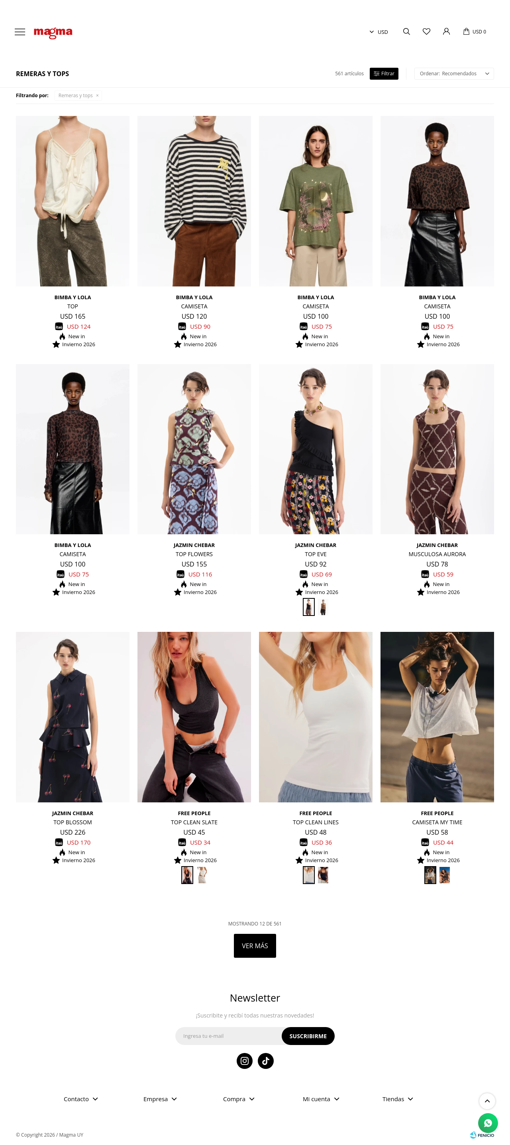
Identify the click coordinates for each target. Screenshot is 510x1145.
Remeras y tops (76, 95)
